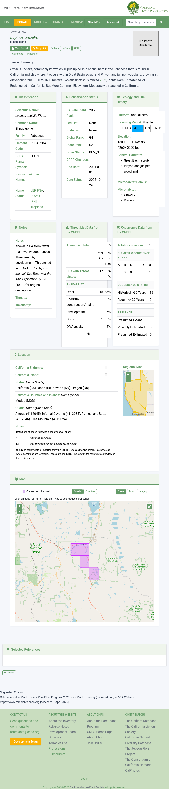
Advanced (113, 22)
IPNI (34, 201)
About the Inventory (62, 721)
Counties (90, 491)
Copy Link (39, 48)
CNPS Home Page (99, 732)
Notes (21, 227)
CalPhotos (17, 53)
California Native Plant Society (87, 787)
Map (20, 479)
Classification (26, 97)
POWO (35, 196)
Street (121, 491)
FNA (39, 190)
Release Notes (59, 726)
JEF (33, 190)
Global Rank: (75, 137)
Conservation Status (82, 97)
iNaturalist (32, 53)
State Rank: (74, 145)
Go (161, 22)
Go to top (9, 672)
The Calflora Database (140, 721)
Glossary (55, 737)
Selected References (23, 649)
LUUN (35, 156)
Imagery (143, 491)
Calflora (55, 48)
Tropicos (37, 207)
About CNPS (95, 737)
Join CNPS (94, 743)
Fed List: (72, 123)
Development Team (26, 741)
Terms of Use (58, 743)
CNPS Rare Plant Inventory (23, 8)
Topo (131, 491)
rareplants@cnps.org (25, 732)
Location (22, 355)
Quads (77, 491)
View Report (20, 48)
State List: (73, 130)
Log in (84, 778)
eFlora (66, 48)
